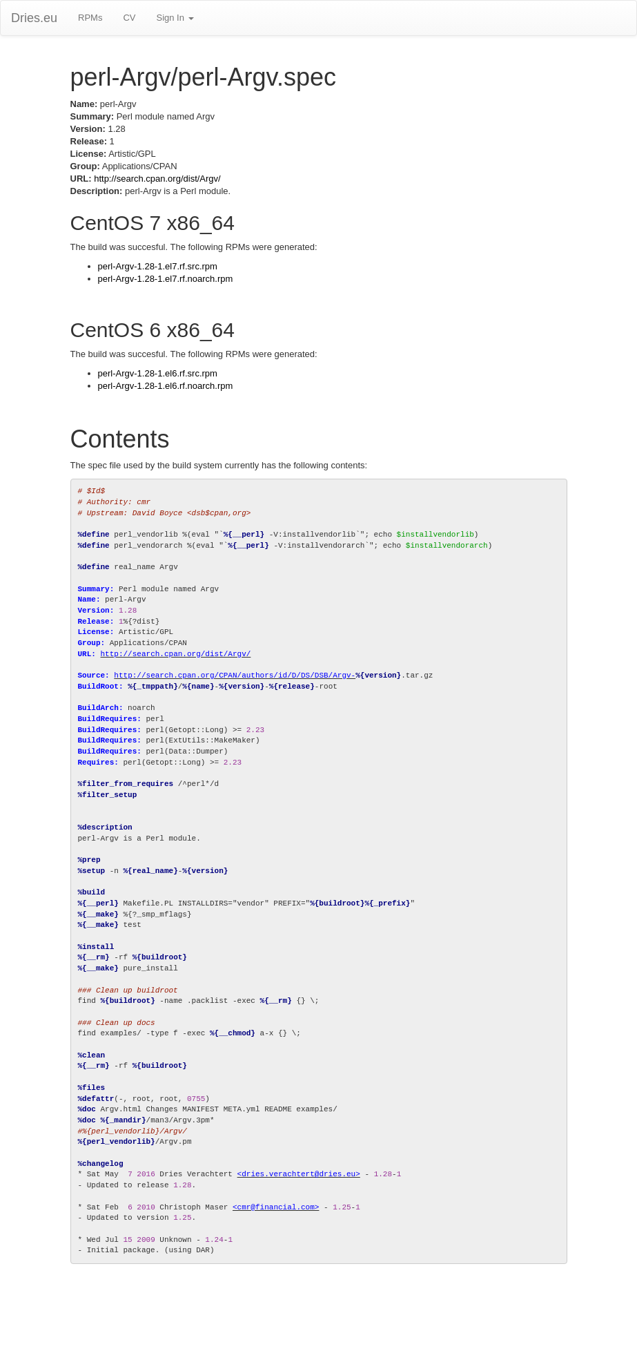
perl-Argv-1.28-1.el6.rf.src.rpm (157, 373)
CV (129, 17)
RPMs (90, 17)
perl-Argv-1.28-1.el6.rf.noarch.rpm (165, 386)
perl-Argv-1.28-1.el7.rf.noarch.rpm (165, 279)
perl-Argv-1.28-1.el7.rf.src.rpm (157, 266)
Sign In (174, 17)
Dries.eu (34, 18)
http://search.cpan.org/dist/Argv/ (157, 178)
